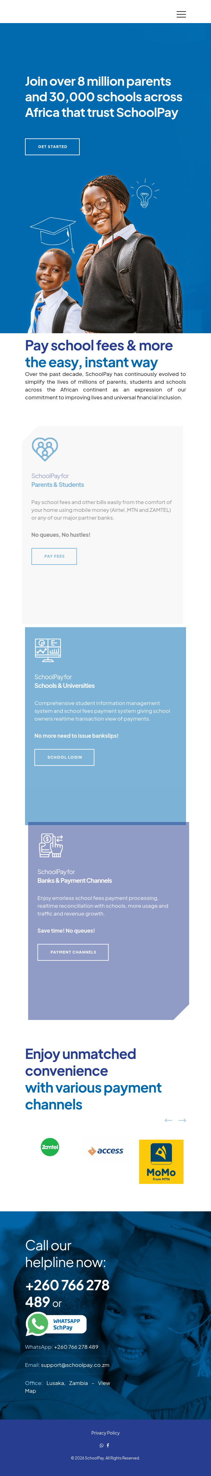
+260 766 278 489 (76, 1346)
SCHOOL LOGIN (65, 759)
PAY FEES (52, 556)
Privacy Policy (105, 1432)
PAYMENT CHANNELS (76, 952)
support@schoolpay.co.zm (75, 1364)
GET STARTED (53, 146)
